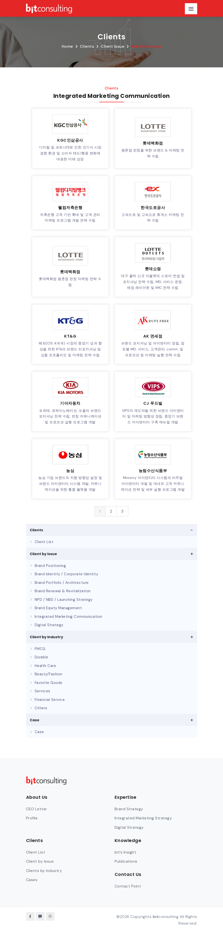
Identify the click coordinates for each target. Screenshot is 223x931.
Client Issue (112, 46)
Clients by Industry (44, 870)
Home (67, 46)
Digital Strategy (49, 624)
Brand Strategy (146, 46)
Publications (126, 861)
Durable (41, 657)
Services (42, 691)
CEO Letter (36, 809)
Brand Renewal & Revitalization (63, 591)
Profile (32, 818)
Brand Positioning (50, 565)
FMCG (40, 648)
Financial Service (50, 699)
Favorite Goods (48, 682)
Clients (87, 46)
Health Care (45, 665)
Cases (32, 879)
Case (39, 731)
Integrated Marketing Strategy (144, 818)
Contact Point (128, 885)
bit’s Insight (125, 852)
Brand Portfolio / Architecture (62, 582)
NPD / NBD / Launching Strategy (64, 599)
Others (41, 708)
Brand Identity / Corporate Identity (66, 574)
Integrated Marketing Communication (68, 616)
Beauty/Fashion (48, 674)
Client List (44, 541)
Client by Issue (40, 861)
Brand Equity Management (58, 608)
